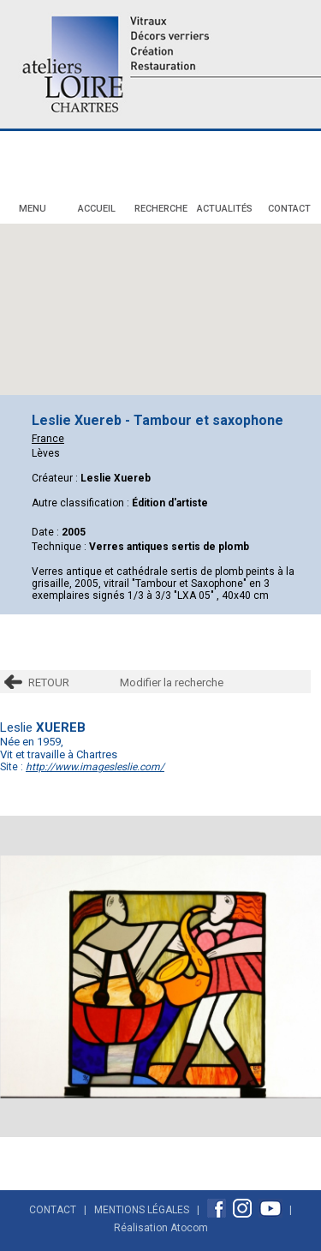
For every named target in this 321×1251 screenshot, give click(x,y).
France (48, 439)
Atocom (189, 1228)
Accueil (97, 208)
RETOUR (48, 682)
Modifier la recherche (171, 682)
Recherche (160, 208)
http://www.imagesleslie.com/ (95, 767)
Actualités (225, 208)
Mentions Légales (141, 1210)
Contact (289, 208)
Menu (32, 208)
